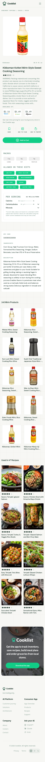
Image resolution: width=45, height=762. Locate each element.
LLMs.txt (8, 751)
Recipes (27, 711)
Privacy (16, 751)
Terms (24, 751)
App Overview (29, 704)
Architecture (7, 711)
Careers (5, 729)
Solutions (6, 707)
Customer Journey (9, 704)
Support (27, 714)
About (5, 725)
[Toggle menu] (40, 3)
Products (27, 707)
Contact (5, 732)
